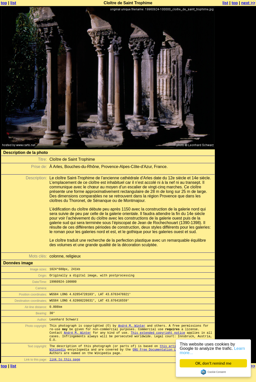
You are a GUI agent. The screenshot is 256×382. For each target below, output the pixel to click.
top (4, 3)
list (13, 3)
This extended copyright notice (158, 341)
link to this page (64, 372)
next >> (248, 3)
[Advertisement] (236, 124)
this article (170, 356)
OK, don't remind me (213, 363)
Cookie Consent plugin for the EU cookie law (213, 372)
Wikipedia (57, 361)
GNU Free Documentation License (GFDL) (166, 361)
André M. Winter (131, 332)
